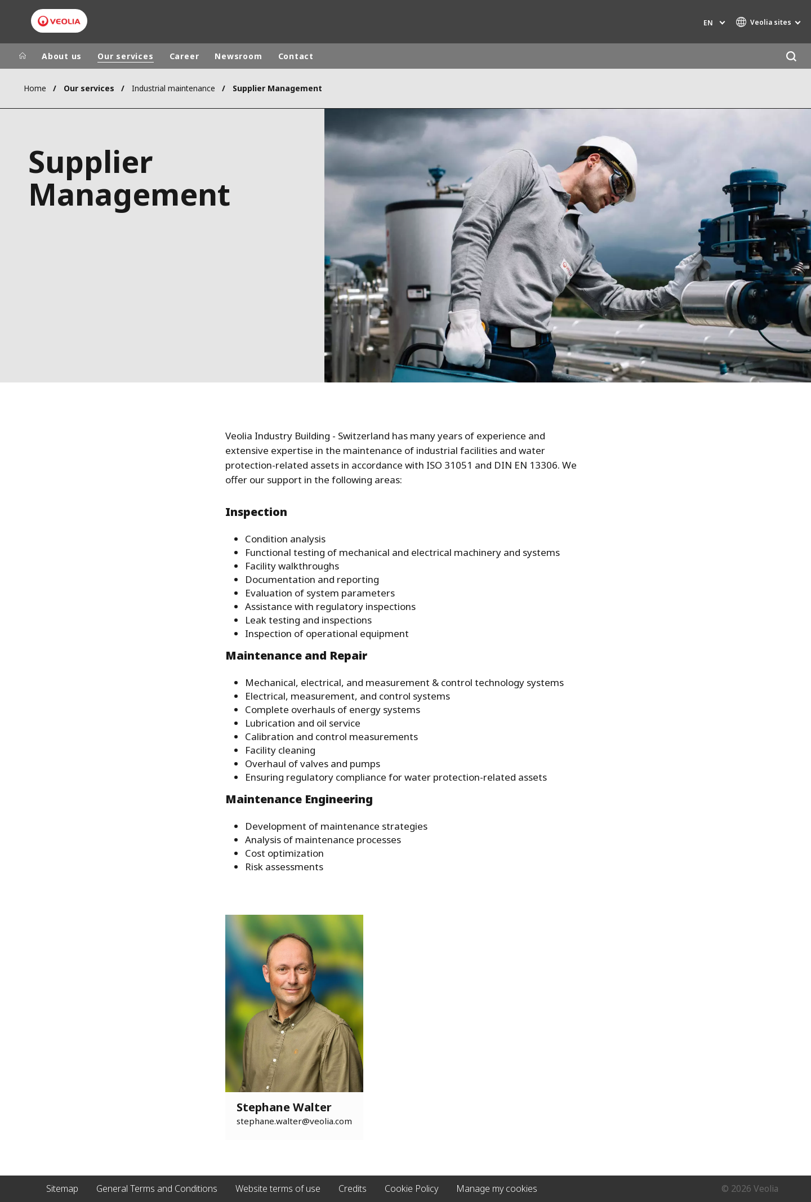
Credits (352, 1188)
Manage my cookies (496, 1188)
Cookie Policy (411, 1188)
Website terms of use (277, 1188)
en (708, 23)
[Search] (791, 56)
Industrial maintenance (173, 88)
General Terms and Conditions (156, 1188)
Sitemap (62, 1188)
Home (35, 88)
